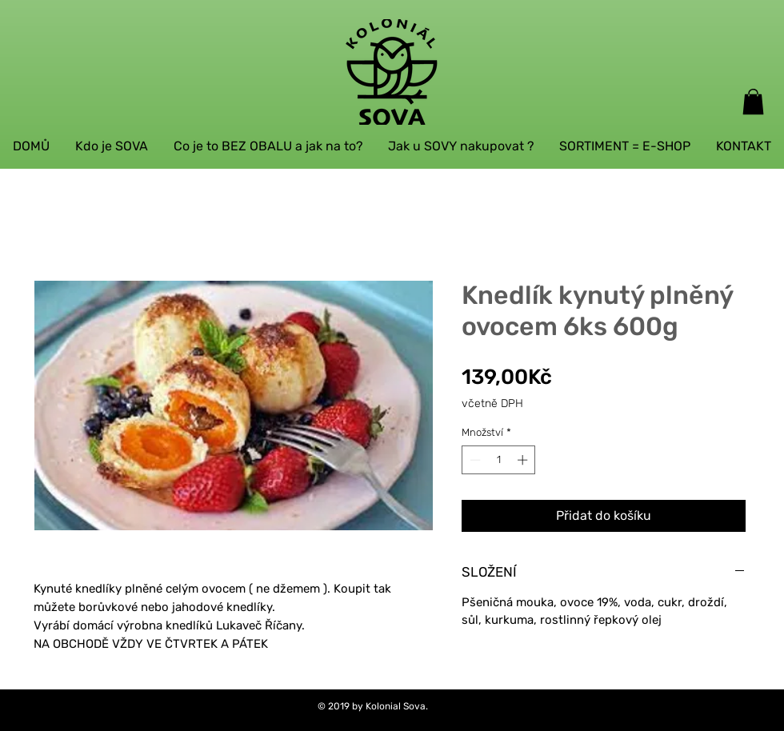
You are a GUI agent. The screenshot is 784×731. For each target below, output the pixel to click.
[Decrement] (473, 459)
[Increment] (524, 459)
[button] (753, 101)
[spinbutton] (498, 459)
